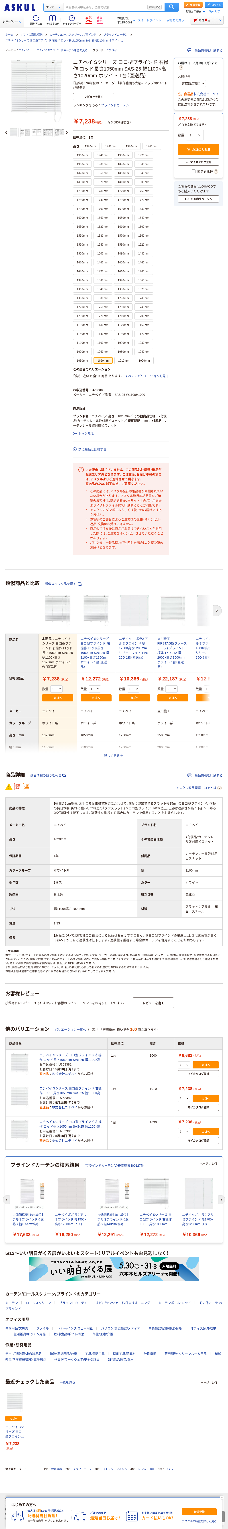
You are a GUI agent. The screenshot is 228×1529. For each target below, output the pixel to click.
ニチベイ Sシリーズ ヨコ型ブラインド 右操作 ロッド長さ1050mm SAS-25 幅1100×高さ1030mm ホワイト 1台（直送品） (71, 1124)
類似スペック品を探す (63, 584)
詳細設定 (154, 7)
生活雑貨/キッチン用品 (30, 1334)
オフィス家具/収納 (31, 34)
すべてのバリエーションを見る (147, 376)
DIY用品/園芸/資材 (120, 1359)
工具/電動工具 (95, 1354)
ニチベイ (24, 50)
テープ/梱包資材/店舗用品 (23, 1354)
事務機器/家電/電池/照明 (165, 1328)
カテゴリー (11, 22)
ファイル (42, 1328)
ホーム (9, 34)
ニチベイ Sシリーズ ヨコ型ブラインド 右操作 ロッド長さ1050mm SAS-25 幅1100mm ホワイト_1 (64, 40)
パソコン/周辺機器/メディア (120, 1328)
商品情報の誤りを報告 (48, 775)
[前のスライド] (6, 132)
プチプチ (171, 1469)
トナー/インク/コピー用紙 (75, 1328)
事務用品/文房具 (16, 1328)
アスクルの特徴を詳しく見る (199, 1521)
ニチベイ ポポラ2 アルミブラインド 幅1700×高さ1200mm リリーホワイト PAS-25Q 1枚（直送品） (134, 648)
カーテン (11, 1303)
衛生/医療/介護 (103, 1334)
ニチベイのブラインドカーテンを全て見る (62, 50)
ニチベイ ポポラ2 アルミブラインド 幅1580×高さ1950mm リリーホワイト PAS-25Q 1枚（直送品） (211, 648)
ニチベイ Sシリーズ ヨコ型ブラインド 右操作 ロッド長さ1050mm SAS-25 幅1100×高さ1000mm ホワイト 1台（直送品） (71, 1057)
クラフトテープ (82, 1469)
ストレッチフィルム (115, 1469)
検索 (172, 7)
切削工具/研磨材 (124, 1354)
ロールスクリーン (38, 1303)
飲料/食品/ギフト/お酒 (69, 1334)
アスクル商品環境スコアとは (199, 788)
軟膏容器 (56, 1469)
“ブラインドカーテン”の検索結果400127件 (114, 1165)
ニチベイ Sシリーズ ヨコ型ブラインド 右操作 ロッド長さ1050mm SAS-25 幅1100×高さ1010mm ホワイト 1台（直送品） (71, 1091)
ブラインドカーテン (116, 34)
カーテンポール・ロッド (174, 1303)
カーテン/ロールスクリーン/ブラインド (73, 34)
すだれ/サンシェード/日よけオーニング (123, 1303)
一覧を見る (67, 1382)
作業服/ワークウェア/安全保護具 (77, 1359)
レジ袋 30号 (146, 1469)
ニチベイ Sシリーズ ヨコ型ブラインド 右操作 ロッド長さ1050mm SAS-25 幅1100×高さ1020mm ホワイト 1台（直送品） (14, 1432)
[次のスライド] (66, 132)
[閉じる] (222, 1497)
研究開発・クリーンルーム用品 (186, 1354)
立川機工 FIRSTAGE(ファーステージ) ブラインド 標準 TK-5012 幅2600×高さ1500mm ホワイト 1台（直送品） (172, 653)
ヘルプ (216, 11)
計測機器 (150, 1354)
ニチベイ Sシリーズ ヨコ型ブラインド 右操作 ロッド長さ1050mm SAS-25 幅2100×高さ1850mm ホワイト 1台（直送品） (95, 653)
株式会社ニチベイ (206, 94)
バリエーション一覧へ (70, 1029)
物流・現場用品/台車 (63, 1354)
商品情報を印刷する (205, 50)
